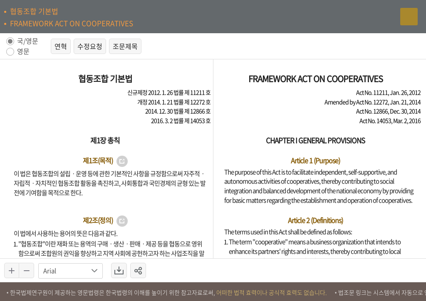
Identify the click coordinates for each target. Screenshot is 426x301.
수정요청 (89, 46)
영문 (23, 52)
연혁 (60, 46)
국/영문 (27, 41)
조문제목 (125, 46)
